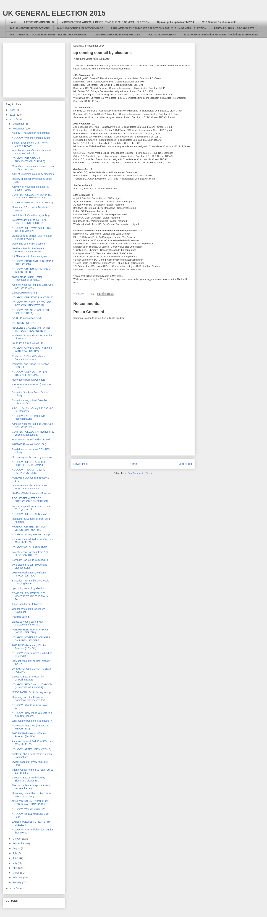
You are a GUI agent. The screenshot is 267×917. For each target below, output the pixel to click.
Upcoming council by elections (28, 243)
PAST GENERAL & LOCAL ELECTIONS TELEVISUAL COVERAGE (48, 34)
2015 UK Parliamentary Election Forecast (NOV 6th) (29, 647)
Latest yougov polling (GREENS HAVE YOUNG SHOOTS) (29, 221)
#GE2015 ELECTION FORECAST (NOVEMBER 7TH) (31, 631)
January (17, 882)
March (16, 872)
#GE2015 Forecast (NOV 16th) (29, 444)
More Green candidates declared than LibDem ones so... (33, 168)
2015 (13, 114)
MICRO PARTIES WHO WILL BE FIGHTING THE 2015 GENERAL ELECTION (105, 22)
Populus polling (20, 616)
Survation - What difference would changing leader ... (30, 582)
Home (12, 22)
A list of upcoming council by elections (33, 174)
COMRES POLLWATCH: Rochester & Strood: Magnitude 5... (33, 433)
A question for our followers (27, 604)
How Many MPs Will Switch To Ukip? (32, 439)
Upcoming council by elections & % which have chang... (31, 795)
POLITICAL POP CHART (162, 34)
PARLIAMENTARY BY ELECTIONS (29, 28)
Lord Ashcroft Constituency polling (31, 215)
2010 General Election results (219, 22)
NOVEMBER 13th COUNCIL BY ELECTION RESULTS (30, 487)
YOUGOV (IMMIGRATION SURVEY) (32, 202)
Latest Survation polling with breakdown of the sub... (27, 623)
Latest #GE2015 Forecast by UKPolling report (28, 678)
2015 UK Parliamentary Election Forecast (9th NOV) (29, 574)
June (15, 858)
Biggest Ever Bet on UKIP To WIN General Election (30, 144)
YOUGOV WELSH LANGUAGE (29, 547)
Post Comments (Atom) (140, 473)
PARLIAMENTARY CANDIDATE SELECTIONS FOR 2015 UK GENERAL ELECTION (158, 28)
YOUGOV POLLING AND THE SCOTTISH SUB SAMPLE (29, 463)
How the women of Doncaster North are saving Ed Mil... (31, 152)
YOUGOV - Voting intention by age (31, 534)
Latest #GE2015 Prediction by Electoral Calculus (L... (28, 779)
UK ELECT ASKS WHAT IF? (27, 343)
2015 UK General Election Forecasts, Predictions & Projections (221, 34)
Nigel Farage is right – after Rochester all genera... (27, 278)
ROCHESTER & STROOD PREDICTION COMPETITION (30, 500)
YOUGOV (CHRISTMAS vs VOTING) (32, 297)
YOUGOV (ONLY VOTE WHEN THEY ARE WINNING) (29, 373)
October (17, 838)
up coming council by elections (29, 588)
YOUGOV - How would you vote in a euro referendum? (32, 714)
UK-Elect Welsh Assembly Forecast (31, 493)
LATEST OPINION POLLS (39, 22)
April (15, 867)
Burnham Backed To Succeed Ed (30, 559)
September (18, 843)
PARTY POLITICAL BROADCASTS (234, 28)
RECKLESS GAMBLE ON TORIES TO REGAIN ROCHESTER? (31, 329)
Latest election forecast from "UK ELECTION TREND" (30, 554)
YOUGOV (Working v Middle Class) (31, 137)
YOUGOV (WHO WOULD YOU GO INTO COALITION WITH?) (31, 304)
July (15, 853)
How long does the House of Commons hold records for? (28, 699)
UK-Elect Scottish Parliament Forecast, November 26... (28, 250)
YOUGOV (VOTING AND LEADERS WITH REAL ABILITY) (32, 350)
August (16, 848)
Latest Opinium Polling (24, 292)
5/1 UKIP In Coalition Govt (26, 318)
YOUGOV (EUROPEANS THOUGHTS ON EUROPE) (28, 160)
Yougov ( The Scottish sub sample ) (31, 132)
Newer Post (80, 463)
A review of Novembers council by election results (30, 188)
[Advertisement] (133, 428)
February (17, 877)
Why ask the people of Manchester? (32, 720)
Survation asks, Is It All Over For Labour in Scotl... (30, 402)
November (18, 128)
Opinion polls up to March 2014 (175, 22)
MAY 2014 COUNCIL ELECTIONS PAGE (80, 28)
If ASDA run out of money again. (29, 256)
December (18, 123)
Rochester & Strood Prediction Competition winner (28, 358)
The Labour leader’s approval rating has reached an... (31, 787)
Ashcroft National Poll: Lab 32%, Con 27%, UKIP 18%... (32, 286)
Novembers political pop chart (28, 379)
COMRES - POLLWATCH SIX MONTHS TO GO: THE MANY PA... (30, 596)
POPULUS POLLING (23, 322)
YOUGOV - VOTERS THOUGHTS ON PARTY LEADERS (31, 639)
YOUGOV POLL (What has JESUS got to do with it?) (31, 229)
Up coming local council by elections (32, 457)
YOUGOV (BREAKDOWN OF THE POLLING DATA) (31, 312)
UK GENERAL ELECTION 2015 (54, 13)
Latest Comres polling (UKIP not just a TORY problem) (32, 237)
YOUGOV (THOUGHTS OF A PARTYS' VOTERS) (28, 471)
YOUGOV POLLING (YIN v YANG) (31, 514)
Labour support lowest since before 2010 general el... (31, 508)
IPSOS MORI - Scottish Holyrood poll (32, 692)
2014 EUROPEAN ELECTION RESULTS (117, 34)
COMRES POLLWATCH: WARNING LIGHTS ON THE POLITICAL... (32, 196)
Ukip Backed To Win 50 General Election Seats (29, 566)
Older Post (185, 463)
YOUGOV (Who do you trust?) (28, 809)
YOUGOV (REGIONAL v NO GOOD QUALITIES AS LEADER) (32, 686)
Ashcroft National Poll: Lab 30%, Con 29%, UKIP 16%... (32, 425)
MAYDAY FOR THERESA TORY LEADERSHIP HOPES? (30, 528)
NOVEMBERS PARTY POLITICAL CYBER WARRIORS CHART (31, 803)
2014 (13, 119)
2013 (13, 888)
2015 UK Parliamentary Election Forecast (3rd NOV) (29, 735)
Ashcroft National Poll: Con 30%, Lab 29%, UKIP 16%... (32, 541)
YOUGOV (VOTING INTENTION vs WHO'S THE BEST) (31, 271)
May (15, 863)
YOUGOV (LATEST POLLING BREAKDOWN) (28, 417)
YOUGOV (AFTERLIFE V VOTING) (31, 749)
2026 (13, 109)
